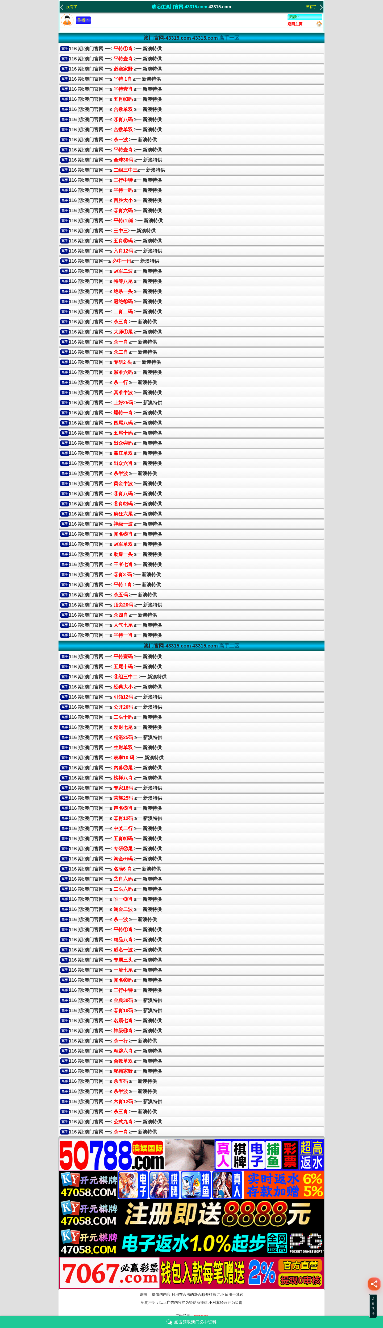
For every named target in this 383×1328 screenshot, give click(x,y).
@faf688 (201, 1316)
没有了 (68, 6)
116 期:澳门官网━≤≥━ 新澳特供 (114, 261)
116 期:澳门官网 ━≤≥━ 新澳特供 (117, 170)
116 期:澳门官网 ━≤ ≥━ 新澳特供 (115, 48)
